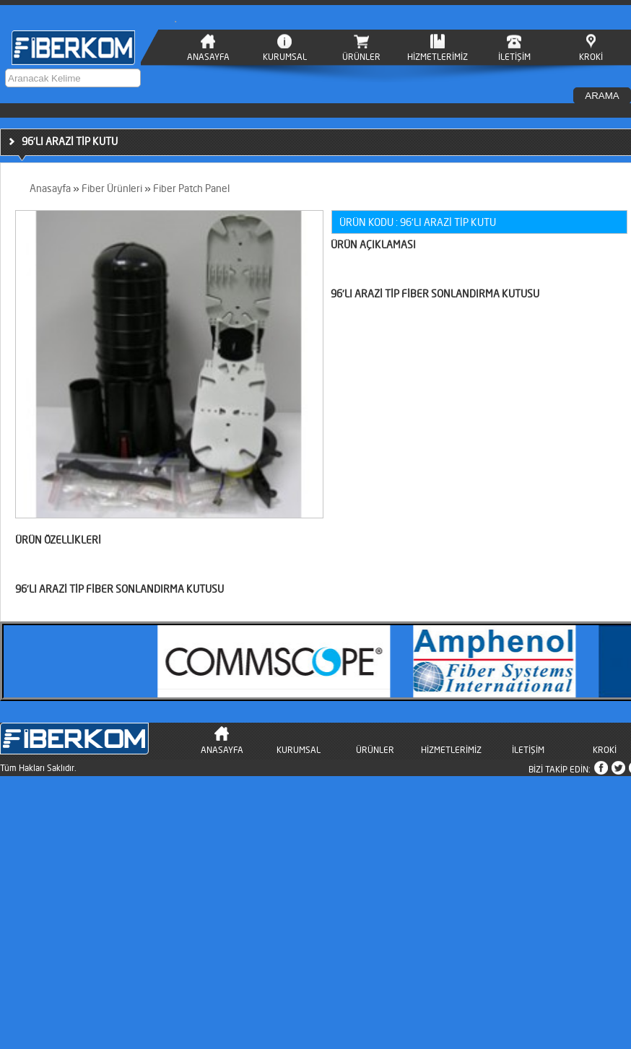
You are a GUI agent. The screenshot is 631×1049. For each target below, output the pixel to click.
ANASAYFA (208, 56)
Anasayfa (50, 188)
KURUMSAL (285, 56)
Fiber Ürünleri (112, 188)
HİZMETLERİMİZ (437, 56)
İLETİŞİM (514, 56)
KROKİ (591, 56)
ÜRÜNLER (361, 56)
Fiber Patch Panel (191, 188)
